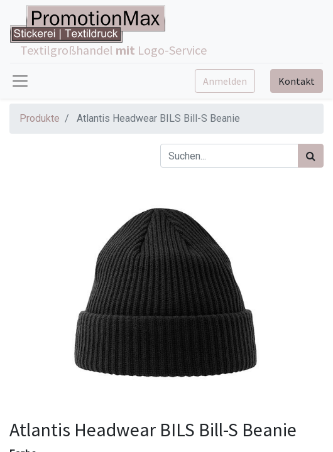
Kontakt (296, 81)
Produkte (39, 118)
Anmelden (225, 81)
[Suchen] (311, 156)
